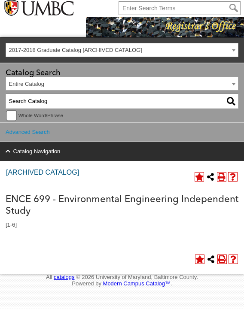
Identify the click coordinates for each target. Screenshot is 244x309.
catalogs (64, 277)
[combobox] (122, 50)
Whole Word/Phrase (40, 115)
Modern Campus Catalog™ (137, 283)
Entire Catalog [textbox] (26, 84)
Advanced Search (28, 132)
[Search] (233, 8)
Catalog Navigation (37, 151)
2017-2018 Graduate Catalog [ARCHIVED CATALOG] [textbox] (75, 50)
